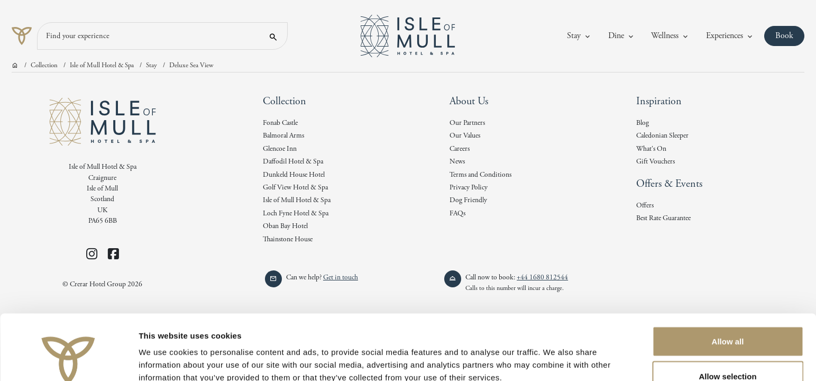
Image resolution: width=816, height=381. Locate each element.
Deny (728, 352)
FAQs (457, 213)
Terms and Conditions (480, 174)
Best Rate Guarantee (663, 218)
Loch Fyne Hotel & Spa (295, 213)
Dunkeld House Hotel (294, 174)
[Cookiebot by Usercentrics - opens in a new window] (68, 360)
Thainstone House (288, 239)
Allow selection (727, 318)
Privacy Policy (469, 187)
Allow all (728, 283)
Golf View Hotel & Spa (295, 187)
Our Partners (467, 123)
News (457, 161)
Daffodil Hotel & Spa (293, 161)
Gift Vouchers (655, 161)
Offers (645, 205)
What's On (651, 148)
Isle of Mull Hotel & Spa (102, 65)
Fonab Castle (280, 123)
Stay (151, 65)
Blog (642, 123)
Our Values (465, 135)
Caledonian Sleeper (662, 135)
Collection (44, 65)
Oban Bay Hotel (285, 226)
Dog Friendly (468, 200)
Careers (460, 148)
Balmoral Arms (283, 135)
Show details (555, 353)
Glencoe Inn (280, 148)
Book (789, 35)
